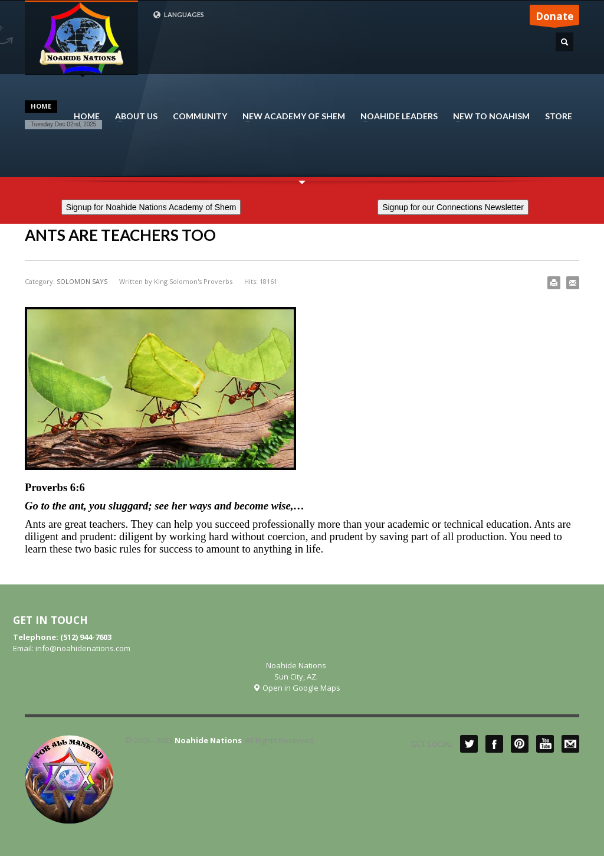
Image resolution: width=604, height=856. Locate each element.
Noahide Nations (208, 740)
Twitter (469, 744)
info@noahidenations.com (82, 648)
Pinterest (519, 744)
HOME (87, 116)
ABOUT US (132, 116)
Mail (570, 744)
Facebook (494, 744)
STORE (558, 116)
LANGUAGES (178, 15)
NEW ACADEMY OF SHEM (290, 116)
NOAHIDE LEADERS (395, 116)
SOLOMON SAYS (82, 281)
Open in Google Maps (296, 687)
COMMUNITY (200, 116)
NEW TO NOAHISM (488, 116)
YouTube (545, 744)
